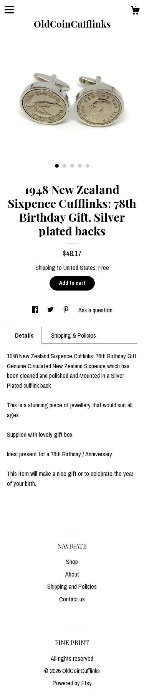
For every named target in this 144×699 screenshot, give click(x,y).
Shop (72, 561)
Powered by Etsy (72, 683)
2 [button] (64, 166)
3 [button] (72, 166)
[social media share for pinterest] (67, 310)
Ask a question (95, 310)
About (72, 574)
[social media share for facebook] (36, 310)
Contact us (72, 599)
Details (24, 335)
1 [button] (57, 166)
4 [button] (80, 166)
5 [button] (87, 166)
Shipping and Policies (72, 586)
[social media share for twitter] (51, 310)
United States (79, 267)
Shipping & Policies (73, 335)
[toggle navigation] (9, 9)
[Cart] (135, 11)
